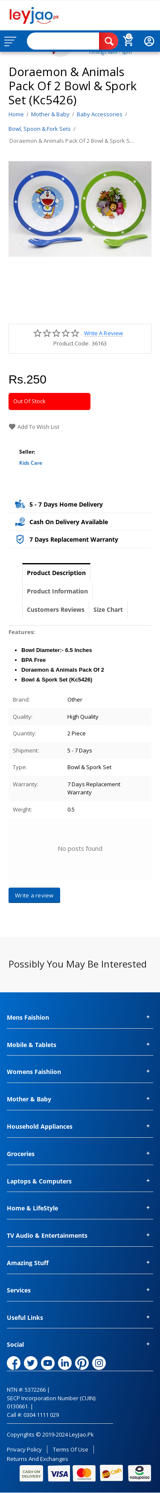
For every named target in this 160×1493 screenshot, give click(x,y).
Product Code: (71, 343)
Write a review (103, 333)
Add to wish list (34, 427)
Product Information (57, 591)
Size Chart (108, 609)
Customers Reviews (55, 609)
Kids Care (30, 462)
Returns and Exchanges (37, 1459)
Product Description (56, 573)
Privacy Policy (24, 1449)
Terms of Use (70, 1449)
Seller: (27, 451)
